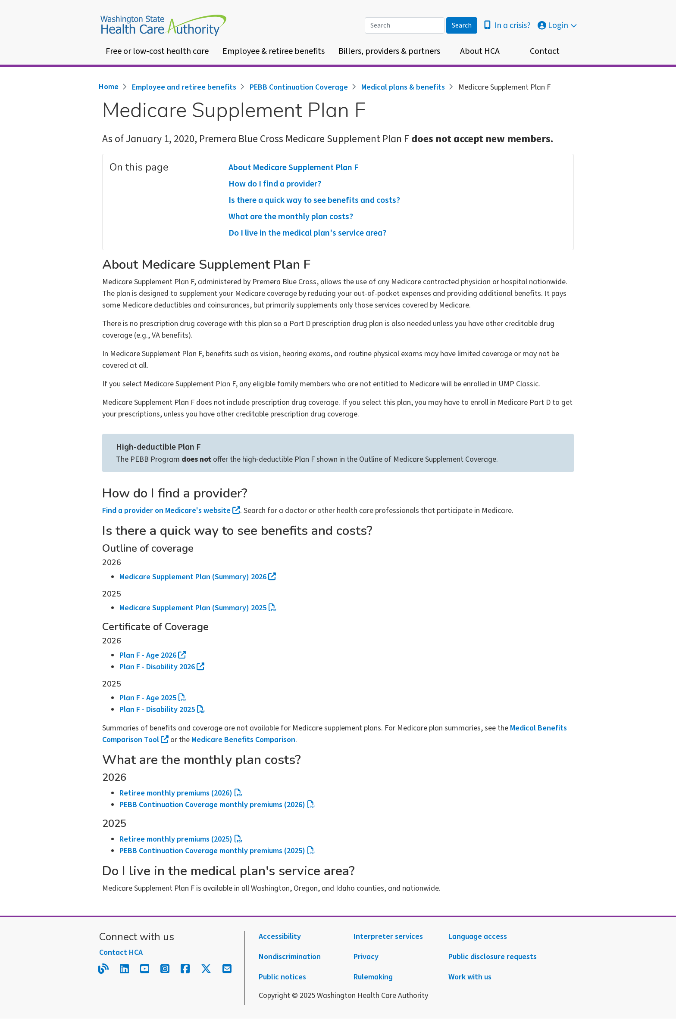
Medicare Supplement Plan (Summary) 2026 (197, 577)
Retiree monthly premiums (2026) (180, 793)
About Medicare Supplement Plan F (293, 168)
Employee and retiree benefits (184, 87)
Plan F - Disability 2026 (161, 667)
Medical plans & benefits (403, 87)
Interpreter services (388, 936)
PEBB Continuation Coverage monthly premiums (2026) (217, 804)
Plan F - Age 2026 (152, 655)
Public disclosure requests (492, 956)
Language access (477, 936)
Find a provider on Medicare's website (171, 510)
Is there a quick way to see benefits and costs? (314, 200)
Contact (545, 51)
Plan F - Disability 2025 (162, 709)
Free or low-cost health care (157, 51)
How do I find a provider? (274, 184)
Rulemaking (373, 977)
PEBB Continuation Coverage (299, 87)
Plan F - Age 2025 (152, 698)
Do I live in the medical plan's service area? (307, 233)
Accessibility (280, 936)
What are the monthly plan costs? (290, 217)
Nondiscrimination (290, 956)
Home (109, 86)
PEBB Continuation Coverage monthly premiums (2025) (217, 850)
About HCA (480, 51)
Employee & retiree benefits (273, 51)
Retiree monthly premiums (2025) (180, 839)
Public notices (282, 977)
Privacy (366, 956)
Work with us (469, 977)
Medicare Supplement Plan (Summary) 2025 (197, 608)
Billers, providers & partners (389, 51)
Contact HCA (121, 952)
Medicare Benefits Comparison (243, 739)
